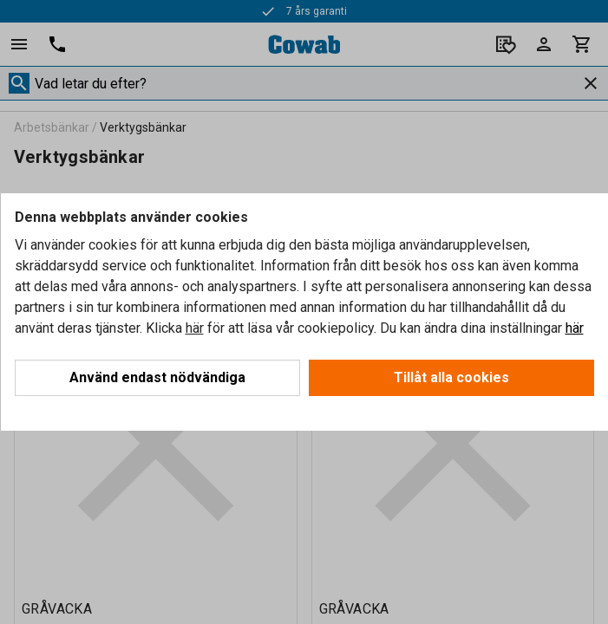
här (195, 328)
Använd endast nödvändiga (157, 377)
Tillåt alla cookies (451, 377)
